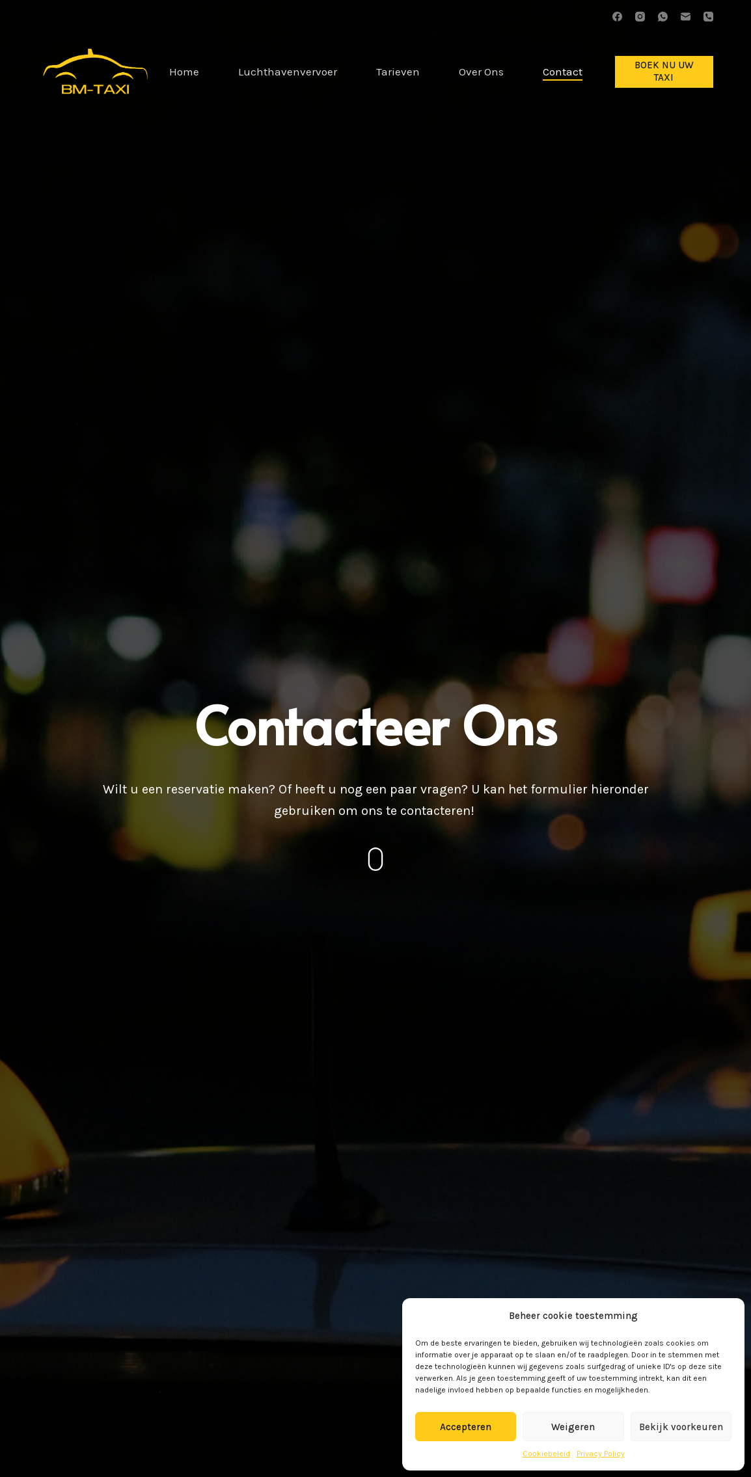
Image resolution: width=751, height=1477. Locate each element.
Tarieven (398, 71)
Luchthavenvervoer (287, 71)
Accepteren (465, 1427)
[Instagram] (640, 16)
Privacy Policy (601, 1453)
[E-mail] (685, 16)
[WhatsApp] (663, 16)
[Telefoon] (708, 16)
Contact (562, 71)
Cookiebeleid (546, 1453)
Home (184, 71)
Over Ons (481, 71)
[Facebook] (617, 16)
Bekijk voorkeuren (681, 1427)
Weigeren (573, 1427)
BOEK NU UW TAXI (664, 71)
